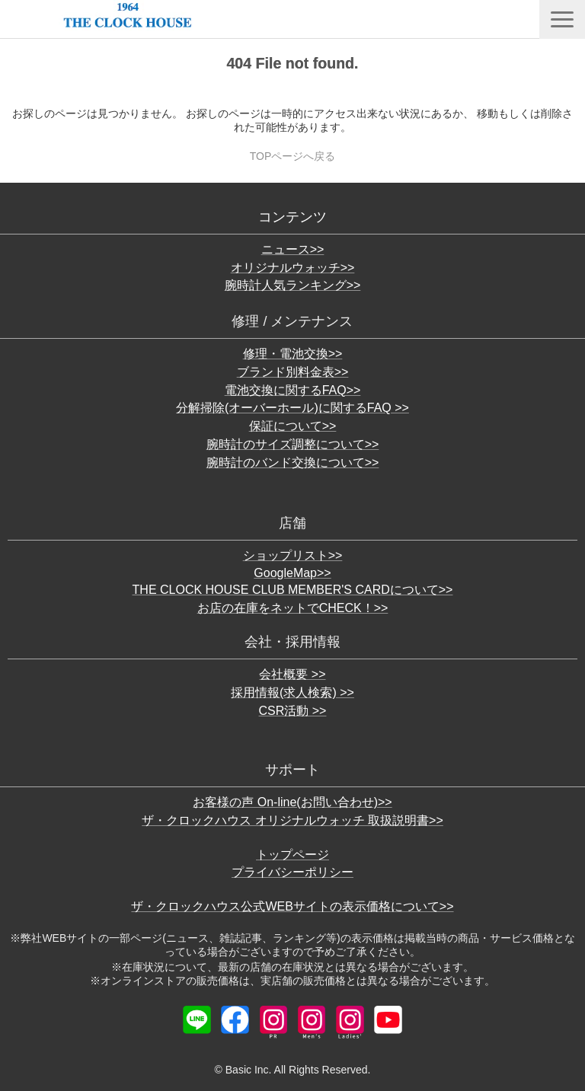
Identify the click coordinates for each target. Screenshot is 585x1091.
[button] (562, 19)
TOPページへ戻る (293, 156)
